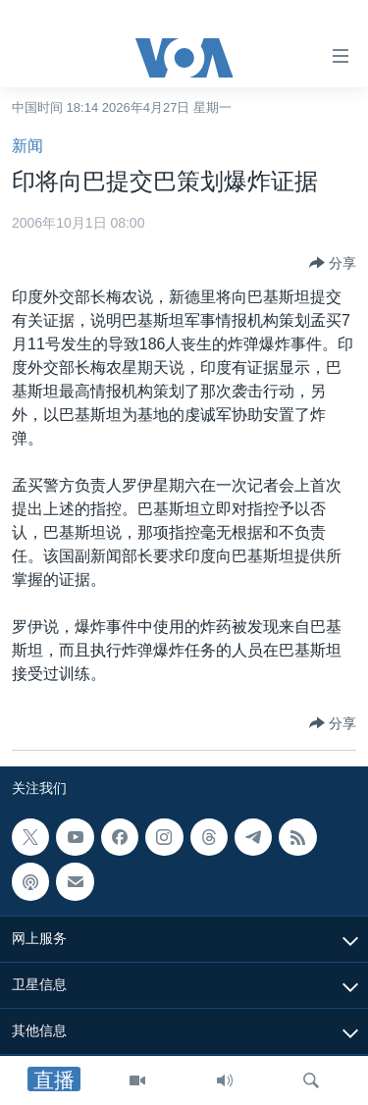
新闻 (27, 145)
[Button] (332, 263)
